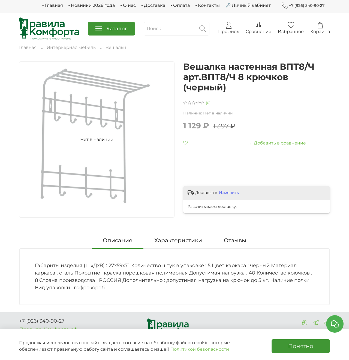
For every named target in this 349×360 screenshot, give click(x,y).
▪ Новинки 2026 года (91, 5)
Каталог (111, 28)
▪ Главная (52, 5)
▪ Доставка (153, 5)
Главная (28, 47)
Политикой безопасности (199, 349)
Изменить (229, 192)
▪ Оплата (180, 5)
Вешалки (116, 47)
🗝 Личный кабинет (248, 5)
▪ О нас (128, 5)
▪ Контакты (207, 5)
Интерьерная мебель (71, 47)
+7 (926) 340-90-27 (303, 5)
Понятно (300, 346)
